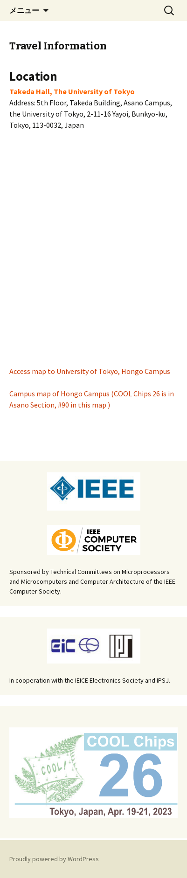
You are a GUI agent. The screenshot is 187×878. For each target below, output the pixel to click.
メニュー (24, 10)
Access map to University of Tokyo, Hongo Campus (89, 371)
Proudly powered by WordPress (54, 859)
